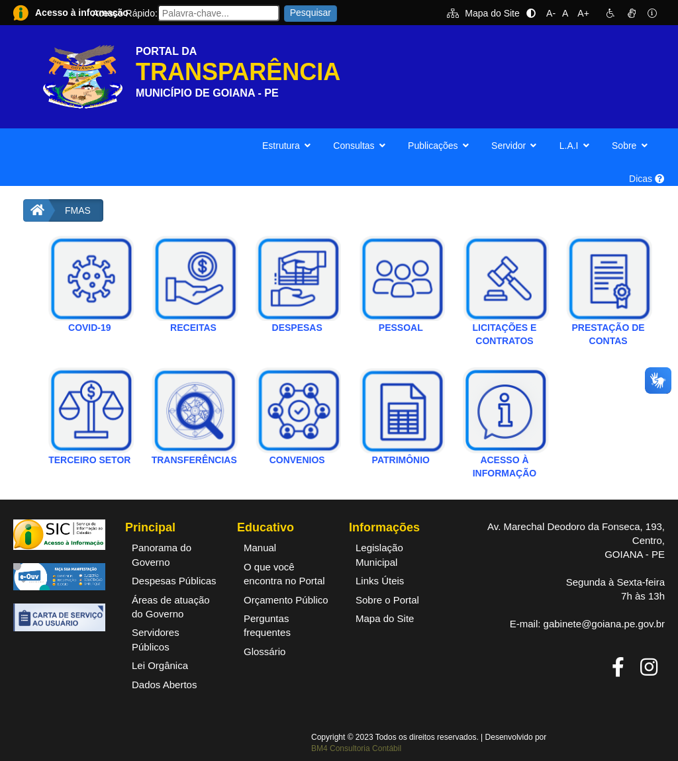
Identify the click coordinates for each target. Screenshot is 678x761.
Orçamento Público (286, 599)
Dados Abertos (164, 684)
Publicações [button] (439, 145)
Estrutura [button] (287, 145)
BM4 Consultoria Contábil (356, 748)
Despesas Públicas (174, 580)
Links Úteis (380, 580)
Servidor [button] (515, 145)
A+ (583, 13)
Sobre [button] (631, 145)
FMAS (78, 210)
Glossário (264, 651)
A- (551, 13)
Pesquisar (310, 12)
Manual (260, 547)
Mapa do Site (483, 13)
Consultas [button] (360, 145)
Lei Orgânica (160, 665)
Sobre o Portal (387, 599)
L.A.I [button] (575, 145)
